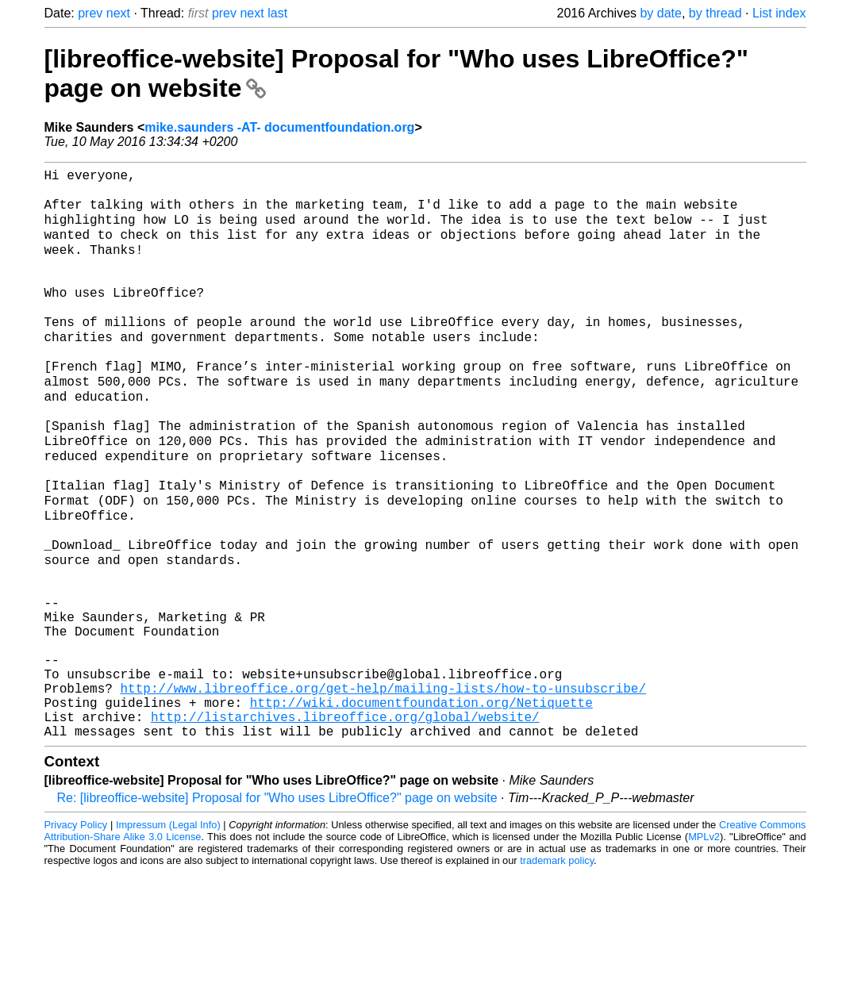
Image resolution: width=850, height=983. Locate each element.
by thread (715, 13)
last (277, 13)
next (118, 13)
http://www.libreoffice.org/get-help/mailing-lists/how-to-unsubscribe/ (383, 788)
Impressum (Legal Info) (168, 935)
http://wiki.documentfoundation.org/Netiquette (421, 806)
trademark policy (557, 971)
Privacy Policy (76, 935)
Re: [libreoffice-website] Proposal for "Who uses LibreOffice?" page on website (277, 908)
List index (779, 13)
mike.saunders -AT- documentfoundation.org (279, 127)
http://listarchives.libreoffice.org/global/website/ (345, 823)
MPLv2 (704, 947)
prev (90, 13)
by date (660, 13)
